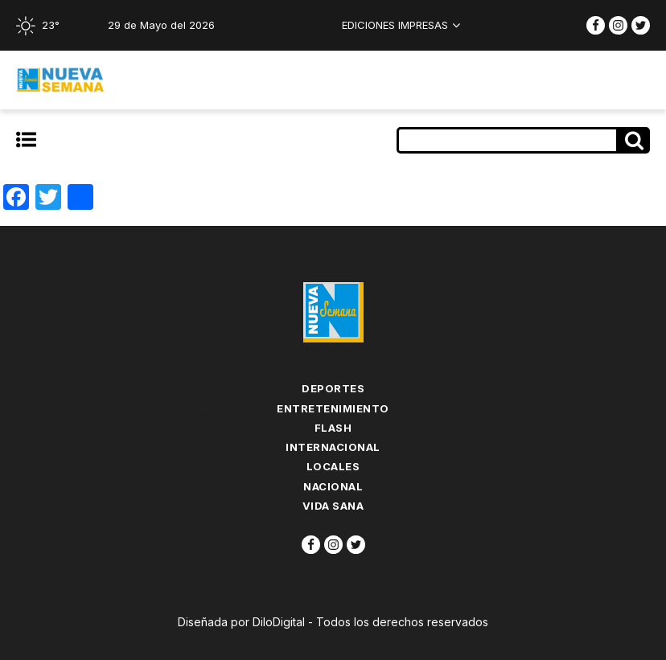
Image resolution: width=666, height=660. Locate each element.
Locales (333, 466)
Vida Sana (333, 505)
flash (333, 427)
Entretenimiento (333, 408)
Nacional (333, 486)
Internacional (333, 447)
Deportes (333, 388)
